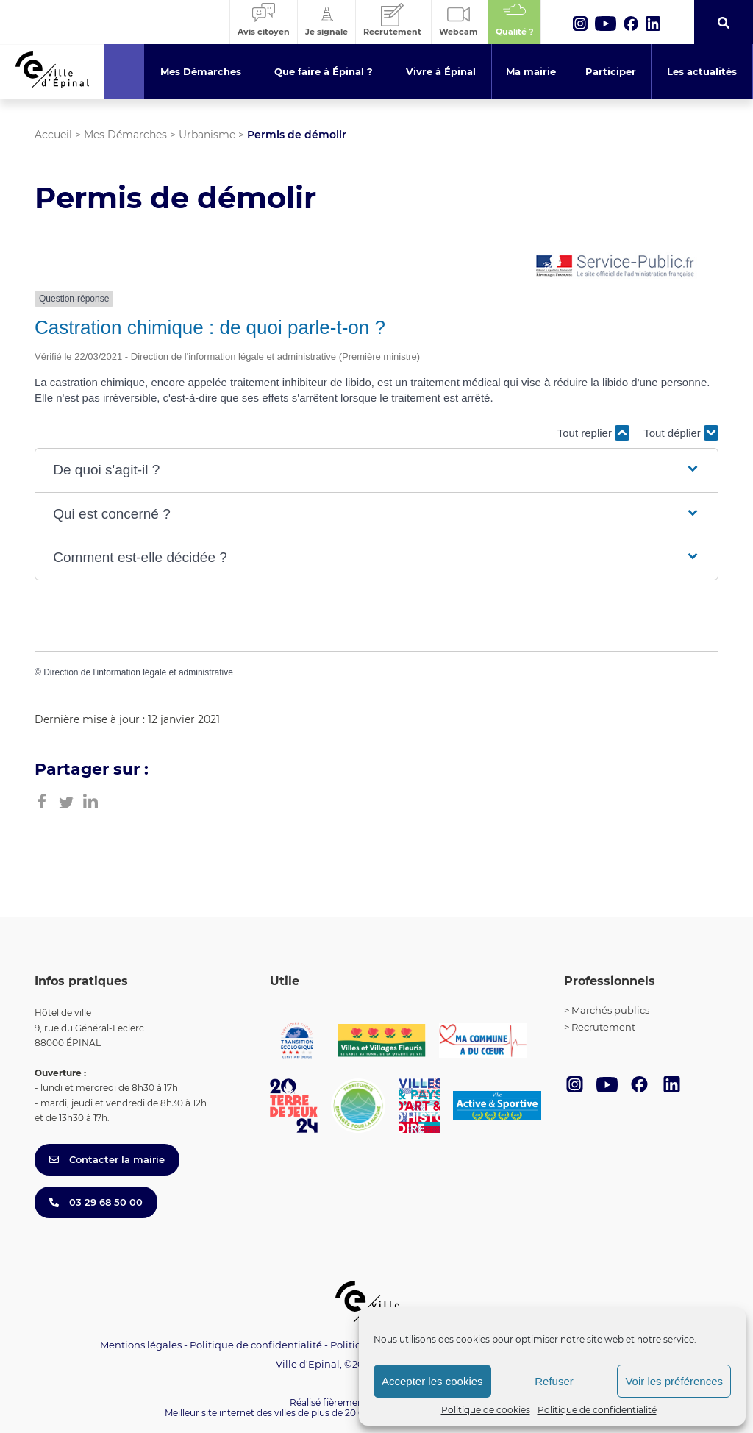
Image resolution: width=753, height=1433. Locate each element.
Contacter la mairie (107, 1159)
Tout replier (593, 433)
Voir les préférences (674, 1381)
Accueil (53, 134)
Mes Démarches (125, 134)
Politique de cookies (485, 1409)
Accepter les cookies (432, 1381)
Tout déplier (680, 433)
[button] (376, 470)
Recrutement (603, 1027)
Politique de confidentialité (597, 1409)
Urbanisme (207, 134)
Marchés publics (610, 1010)
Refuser (554, 1381)
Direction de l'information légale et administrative (138, 672)
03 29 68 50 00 (96, 1202)
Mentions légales (141, 1345)
